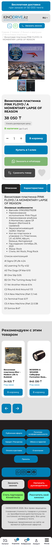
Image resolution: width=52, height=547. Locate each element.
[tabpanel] (26, 252)
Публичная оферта (14, 433)
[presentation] (6, 408)
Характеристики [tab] (33, 188)
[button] (48, 46)
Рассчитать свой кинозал (39, 496)
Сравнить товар (19, 173)
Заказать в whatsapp (26, 161)
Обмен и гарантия (38, 442)
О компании (38, 450)
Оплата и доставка (14, 450)
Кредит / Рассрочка (13, 442)
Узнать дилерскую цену (18, 123)
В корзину (36, 138)
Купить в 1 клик (26, 149)
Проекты (26, 459)
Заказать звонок (32, 25)
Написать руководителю (39, 484)
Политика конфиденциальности (37, 433)
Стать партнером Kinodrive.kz (13, 496)
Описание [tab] (11, 188)
